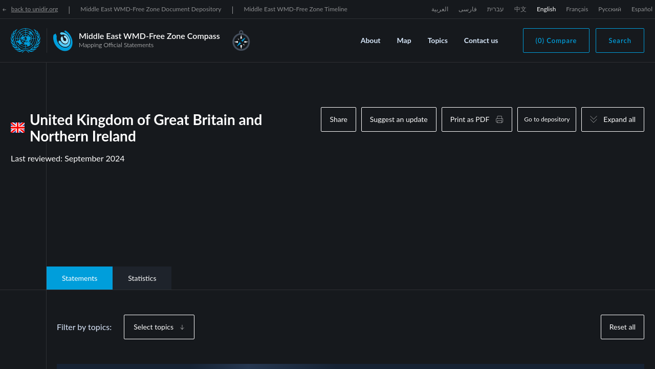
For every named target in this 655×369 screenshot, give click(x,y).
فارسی (467, 9)
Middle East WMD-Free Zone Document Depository (150, 9)
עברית (495, 9)
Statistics (142, 278)
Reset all (622, 326)
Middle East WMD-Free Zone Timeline (295, 9)
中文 (520, 9)
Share (338, 119)
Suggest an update (399, 119)
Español (641, 9)
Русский (609, 9)
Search (619, 40)
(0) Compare (556, 40)
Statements (79, 278)
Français (577, 9)
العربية (439, 9)
